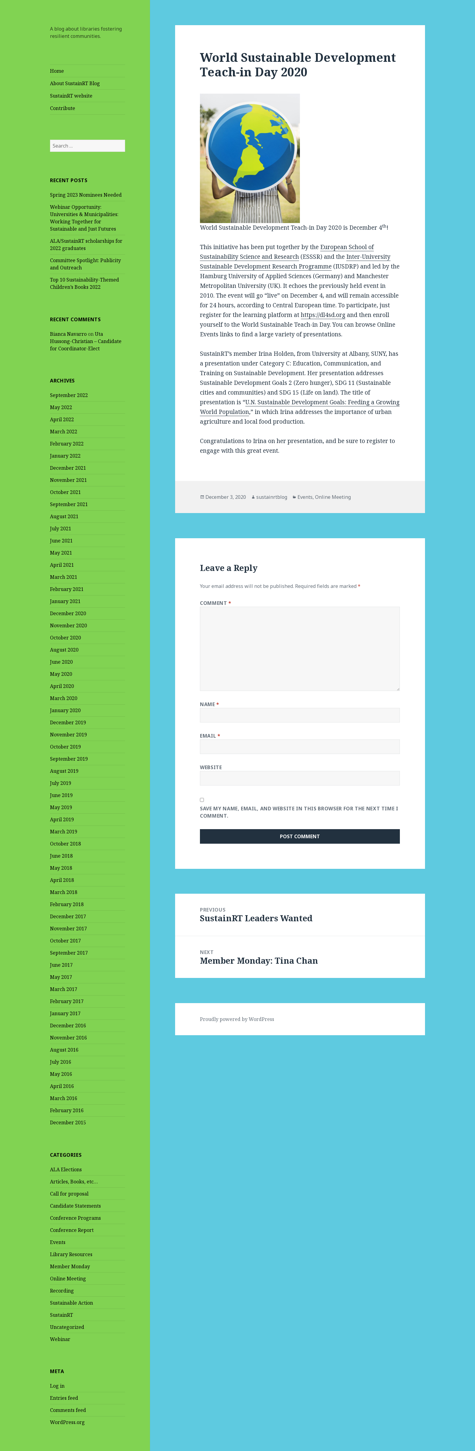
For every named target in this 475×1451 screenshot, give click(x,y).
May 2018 (61, 868)
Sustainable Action (71, 1302)
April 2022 (62, 419)
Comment (215, 603)
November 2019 (68, 735)
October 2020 (65, 638)
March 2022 (63, 432)
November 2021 (68, 480)
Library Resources (71, 1254)
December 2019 (68, 722)
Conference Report (72, 1230)
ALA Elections (66, 1169)
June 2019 (61, 795)
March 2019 (63, 832)
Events (57, 1242)
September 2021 (69, 504)
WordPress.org (67, 1422)
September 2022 (69, 395)
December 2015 (68, 1122)
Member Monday (70, 1266)
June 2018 (61, 856)
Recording (62, 1290)
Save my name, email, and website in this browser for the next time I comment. (299, 812)
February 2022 (67, 444)
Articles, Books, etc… (74, 1181)
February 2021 (67, 589)
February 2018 (67, 904)
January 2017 (65, 1013)
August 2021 (64, 516)
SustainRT (61, 1315)
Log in (57, 1386)
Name (209, 704)
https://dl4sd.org (323, 315)
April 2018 (62, 880)
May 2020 (61, 674)
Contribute (62, 108)
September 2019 (69, 759)
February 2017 (67, 1001)
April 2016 (62, 1086)
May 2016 (61, 1074)
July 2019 (60, 783)
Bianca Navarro (68, 334)
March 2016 (63, 1098)
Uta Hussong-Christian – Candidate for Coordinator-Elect (85, 341)
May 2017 (61, 977)
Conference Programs (75, 1218)
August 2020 (64, 650)
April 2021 (62, 565)
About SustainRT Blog (75, 83)
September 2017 (69, 953)
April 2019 (62, 819)
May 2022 (61, 407)
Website (211, 767)
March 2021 (63, 577)
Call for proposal (69, 1193)
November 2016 (68, 1038)
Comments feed (68, 1410)
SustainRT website (71, 95)
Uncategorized (67, 1327)
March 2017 (63, 989)
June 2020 (61, 662)
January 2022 (65, 456)
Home (57, 71)
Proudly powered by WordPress (237, 1019)
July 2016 (60, 1062)
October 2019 (65, 747)
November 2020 (68, 625)
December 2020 (68, 613)
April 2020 (62, 686)
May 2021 (61, 553)
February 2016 (67, 1110)
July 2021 (60, 528)
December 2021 (68, 468)
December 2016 (68, 1025)
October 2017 (65, 941)
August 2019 (64, 771)
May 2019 (61, 807)
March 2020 (63, 698)
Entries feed (64, 1398)
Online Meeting (68, 1278)
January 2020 (65, 710)
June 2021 (61, 541)
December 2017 (68, 916)
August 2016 (64, 1050)
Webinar (60, 1339)
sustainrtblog (271, 497)
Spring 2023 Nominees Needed (86, 195)
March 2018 (63, 892)
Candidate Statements (75, 1205)
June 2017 (61, 965)
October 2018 (65, 844)
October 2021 (65, 492)
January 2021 (65, 601)
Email (210, 735)
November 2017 (68, 929)
